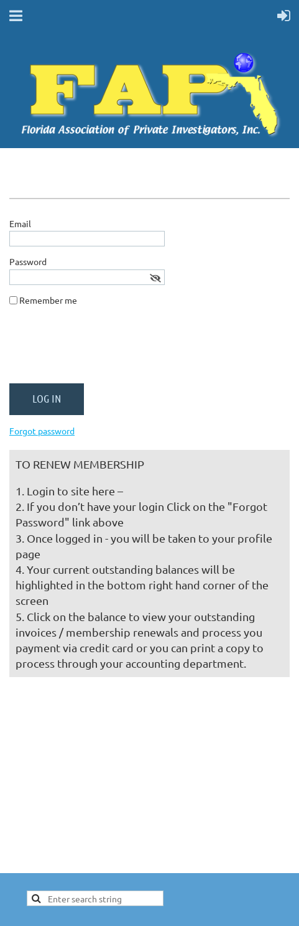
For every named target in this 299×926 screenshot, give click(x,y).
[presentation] (103, 349)
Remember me (48, 300)
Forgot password (42, 430)
